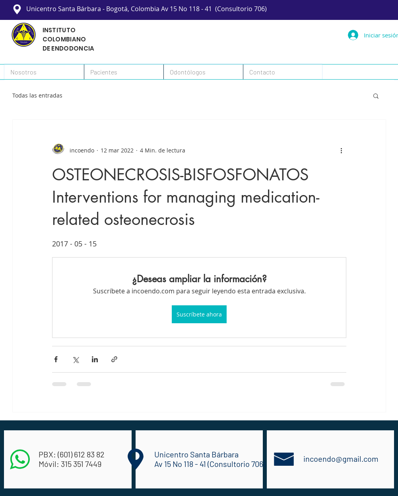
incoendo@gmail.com (341, 458)
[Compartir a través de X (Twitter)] (75, 359)
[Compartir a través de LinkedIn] (95, 359)
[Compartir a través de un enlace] (114, 359)
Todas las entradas (37, 95)
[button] (282, 71)
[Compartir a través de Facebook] (56, 359)
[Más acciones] (341, 150)
